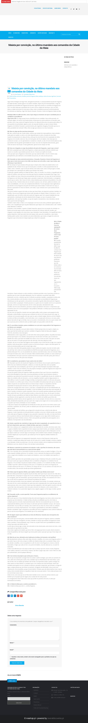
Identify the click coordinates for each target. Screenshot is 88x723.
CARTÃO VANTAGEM (42, 33)
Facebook (8, 596)
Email (12, 650)
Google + (18, 596)
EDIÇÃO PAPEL (25, 33)
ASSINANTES (33, 33)
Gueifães (24, 96)
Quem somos (37, 699)
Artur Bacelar (18, 94)
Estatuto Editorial (48, 8)
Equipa (35, 696)
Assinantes (36, 690)
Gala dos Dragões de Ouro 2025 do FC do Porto (24, 1)
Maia (37, 96)
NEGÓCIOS (10, 37)
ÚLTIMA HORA (16, 33)
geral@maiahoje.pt (61, 697)
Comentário (13, 625)
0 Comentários (12, 98)
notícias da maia (47, 96)
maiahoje (41, 96)
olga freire (53, 96)
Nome (12, 642)
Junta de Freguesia (31, 96)
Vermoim (59, 96)
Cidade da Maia (12, 96)
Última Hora (32, 94)
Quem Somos (57, 8)
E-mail (21, 596)
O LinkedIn (15, 596)
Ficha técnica (37, 8)
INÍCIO (9, 33)
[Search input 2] (69, 34)
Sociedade (26, 94)
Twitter (12, 596)
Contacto (65, 8)
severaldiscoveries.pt (55, 718)
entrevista (19, 96)
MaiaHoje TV (52, 33)
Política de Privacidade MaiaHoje (41, 708)
